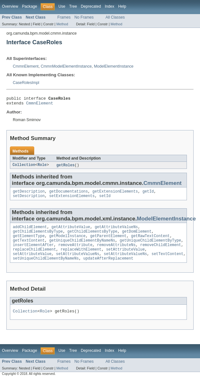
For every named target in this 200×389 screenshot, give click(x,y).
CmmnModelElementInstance (66, 66)
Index (109, 6)
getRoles (65, 167)
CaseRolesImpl (26, 82)
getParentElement (108, 241)
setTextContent (168, 261)
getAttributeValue (71, 231)
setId (105, 199)
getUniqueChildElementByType (150, 246)
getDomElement (136, 236)
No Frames (84, 17)
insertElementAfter (33, 251)
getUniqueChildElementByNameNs (82, 246)
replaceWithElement (80, 256)
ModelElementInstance (113, 66)
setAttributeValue (125, 256)
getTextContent (29, 246)
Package (29, 6)
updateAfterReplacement (108, 266)
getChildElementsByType (38, 236)
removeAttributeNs (116, 251)
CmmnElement (25, 66)
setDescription (29, 199)
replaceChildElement (34, 256)
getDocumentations (68, 194)
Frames (63, 17)
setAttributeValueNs (77, 261)
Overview (10, 6)
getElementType (29, 241)
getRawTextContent (150, 241)
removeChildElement (160, 251)
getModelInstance (67, 241)
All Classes (115, 17)
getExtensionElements (115, 194)
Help (122, 6)
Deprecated (91, 6)
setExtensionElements (72, 199)
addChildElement (30, 231)
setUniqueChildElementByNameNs (46, 266)
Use (61, 6)
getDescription (29, 194)
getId (148, 194)
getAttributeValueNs (116, 231)
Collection (23, 167)
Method (62, 24)
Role (41, 167)
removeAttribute (75, 251)
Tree (73, 6)
